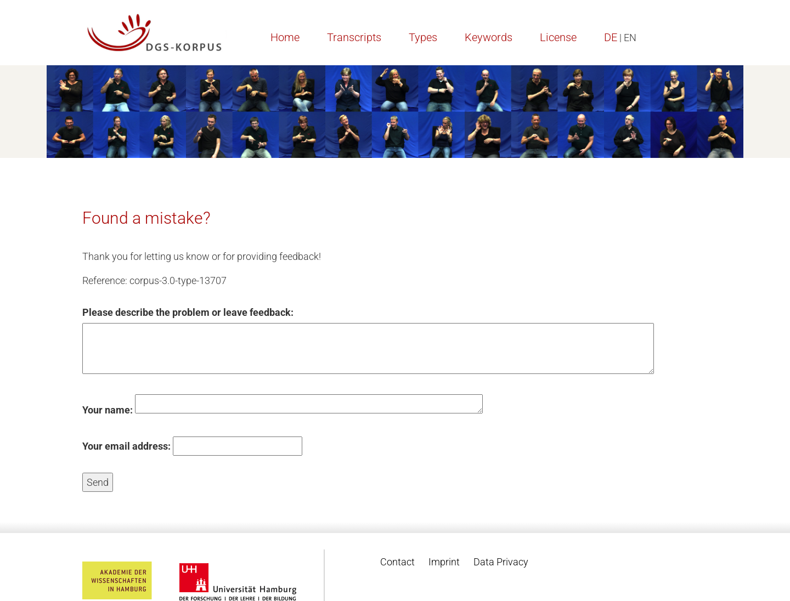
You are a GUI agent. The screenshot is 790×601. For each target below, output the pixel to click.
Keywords (488, 37)
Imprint (444, 562)
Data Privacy (500, 562)
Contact (397, 562)
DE (610, 37)
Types (423, 37)
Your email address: (126, 446)
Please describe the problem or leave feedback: (188, 312)
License (558, 37)
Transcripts (354, 37)
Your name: (107, 410)
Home (285, 37)
